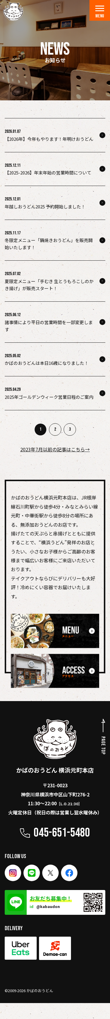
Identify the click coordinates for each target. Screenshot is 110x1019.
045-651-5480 (62, 832)
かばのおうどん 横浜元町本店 (55, 746)
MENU (99, 12)
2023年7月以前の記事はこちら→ (55, 449)
